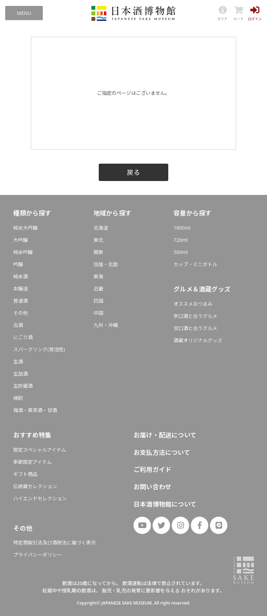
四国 (98, 300)
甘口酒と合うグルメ (195, 328)
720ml (180, 240)
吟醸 (18, 264)
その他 (20, 313)
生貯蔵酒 (23, 386)
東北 (98, 240)
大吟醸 (20, 240)
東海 (98, 276)
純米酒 (20, 276)
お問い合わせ (152, 487)
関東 (98, 252)
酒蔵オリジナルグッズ (197, 340)
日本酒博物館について (165, 504)
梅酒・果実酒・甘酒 (35, 410)
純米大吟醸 (25, 227)
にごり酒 (23, 337)
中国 (98, 313)
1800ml (182, 227)
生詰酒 (20, 373)
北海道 (101, 227)
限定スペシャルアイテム (39, 449)
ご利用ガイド (152, 469)
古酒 (18, 325)
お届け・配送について (165, 435)
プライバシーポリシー (37, 554)
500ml (180, 252)
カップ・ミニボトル (195, 264)
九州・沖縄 (106, 325)
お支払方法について (162, 452)
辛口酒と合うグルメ (195, 316)
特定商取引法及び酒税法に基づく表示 (54, 542)
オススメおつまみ (192, 304)
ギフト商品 (25, 474)
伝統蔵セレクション (35, 486)
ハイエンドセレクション (40, 498)
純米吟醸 (23, 252)
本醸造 (20, 288)
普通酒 (20, 300)
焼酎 (18, 398)
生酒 (18, 361)
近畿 (98, 288)
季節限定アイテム (32, 462)
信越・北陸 (106, 264)
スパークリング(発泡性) (39, 349)
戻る (133, 172)
